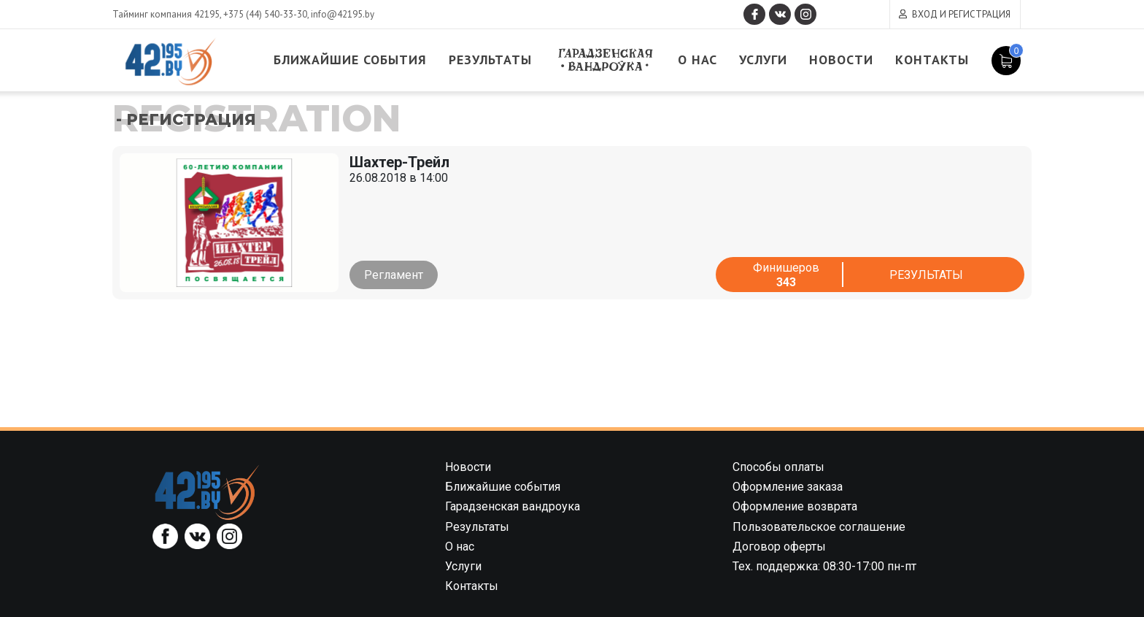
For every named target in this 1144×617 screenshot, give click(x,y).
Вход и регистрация (961, 14)
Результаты (491, 60)
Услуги (764, 60)
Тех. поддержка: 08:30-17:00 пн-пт (824, 566)
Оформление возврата (795, 506)
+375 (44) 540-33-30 (265, 14)
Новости (842, 60)
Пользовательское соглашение (819, 527)
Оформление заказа (788, 487)
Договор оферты (779, 546)
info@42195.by (342, 14)
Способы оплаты (778, 467)
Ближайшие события (351, 60)
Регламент (393, 275)
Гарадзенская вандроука (605, 60)
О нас (698, 60)
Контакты (933, 60)
